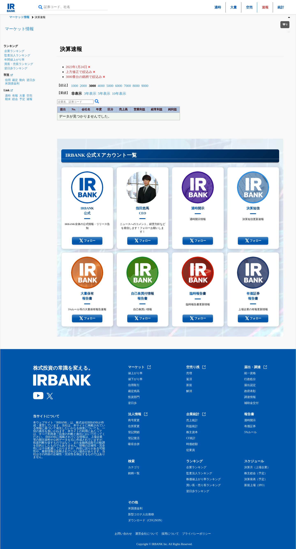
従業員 (190, 450)
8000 (136, 86)
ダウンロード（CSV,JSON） (146, 520)
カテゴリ (134, 467)
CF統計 (190, 438)
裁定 (15, 80)
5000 (109, 86)
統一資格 (250, 373)
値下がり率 (135, 379)
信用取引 (134, 385)
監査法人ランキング (17, 55)
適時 (217, 7)
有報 (15, 95)
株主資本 (192, 432)
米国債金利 (12, 83)
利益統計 (192, 426)
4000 (101, 86)
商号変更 (134, 420)
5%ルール (250, 432)
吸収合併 (134, 444)
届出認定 (250, 385)
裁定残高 (134, 391)
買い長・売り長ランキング (203, 485)
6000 (118, 86)
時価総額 (192, 444)
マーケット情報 (19, 17)
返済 (189, 379)
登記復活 (134, 438)
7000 (127, 86)
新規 (189, 385)
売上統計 (192, 420)
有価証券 (250, 426)
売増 (189, 373)
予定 (22, 99)
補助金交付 (251, 403)
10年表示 (119, 94)
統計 (281, 7)
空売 (249, 7)
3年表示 (90, 94)
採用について (170, 533)
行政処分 (250, 379)
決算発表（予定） (255, 479)
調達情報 (250, 397)
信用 (8, 80)
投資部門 (134, 397)
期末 (8, 99)
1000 (74, 86)
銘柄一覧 (134, 473)
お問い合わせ (123, 533)
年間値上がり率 (14, 59)
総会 (15, 99)
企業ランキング (14, 51)
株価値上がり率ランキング (203, 479)
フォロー (87, 241)
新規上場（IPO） (255, 485)
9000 (144, 86)
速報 (29, 99)
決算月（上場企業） (257, 467)
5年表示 (104, 94)
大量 (233, 7)
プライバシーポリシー (196, 533)
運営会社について (146, 533)
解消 (189, 391)
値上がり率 (135, 373)
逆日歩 (31, 80)
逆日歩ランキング (15, 68)
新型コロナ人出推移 (141, 514)
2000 (83, 86)
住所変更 (134, 426)
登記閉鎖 (134, 432)
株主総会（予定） (255, 473)
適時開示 (250, 420)
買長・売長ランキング (18, 64)
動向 (22, 80)
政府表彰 (250, 391)
